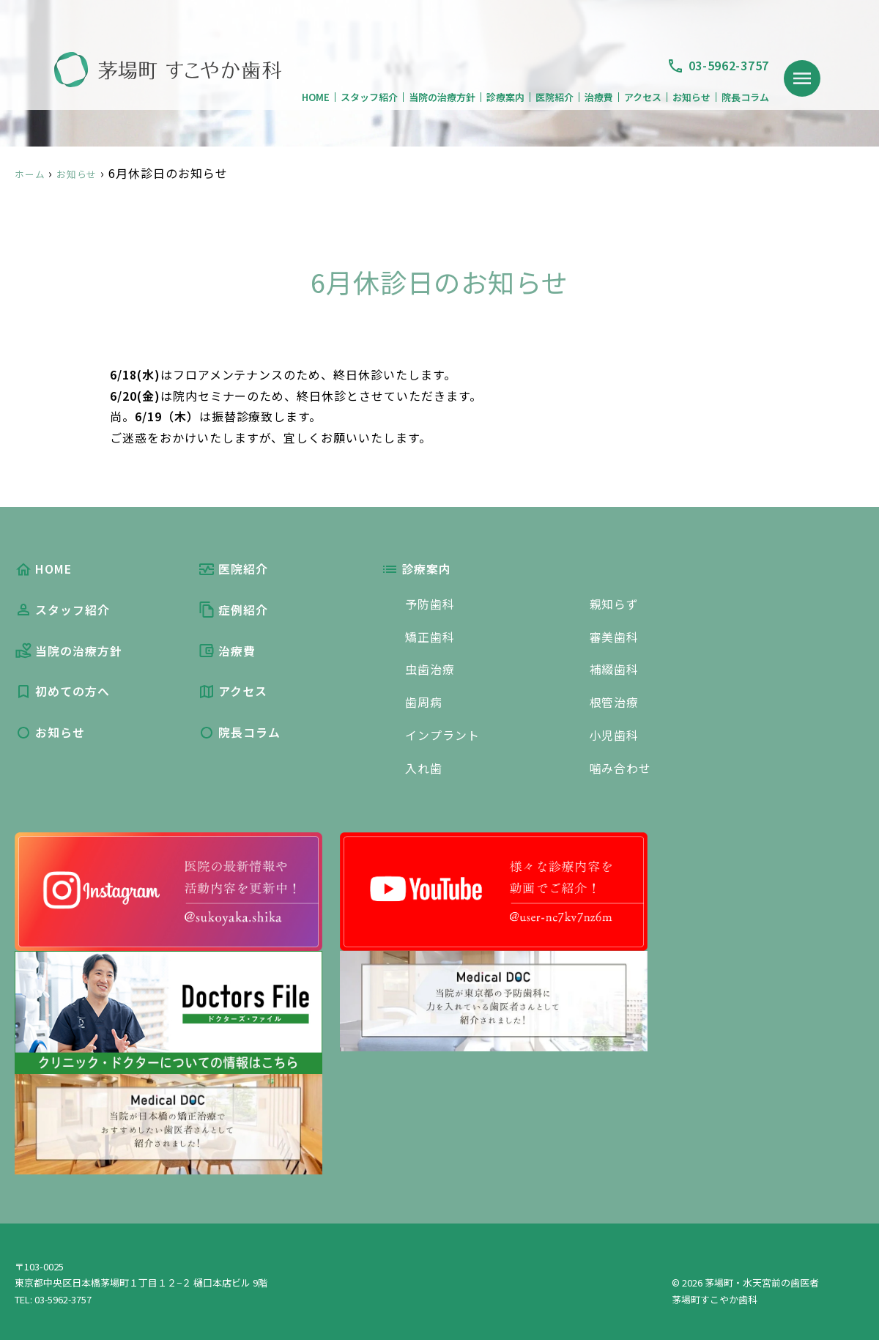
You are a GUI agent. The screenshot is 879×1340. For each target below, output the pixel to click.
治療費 (599, 97)
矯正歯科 (430, 636)
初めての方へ (62, 692)
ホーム (33, 173)
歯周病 (423, 700)
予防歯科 (430, 603)
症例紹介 (233, 610)
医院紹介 (554, 97)
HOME (316, 97)
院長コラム (745, 97)
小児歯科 (614, 732)
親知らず (614, 603)
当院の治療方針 (442, 97)
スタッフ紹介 (369, 97)
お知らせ (691, 97)
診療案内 (505, 97)
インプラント (442, 732)
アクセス (642, 97)
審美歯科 (614, 636)
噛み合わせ (621, 765)
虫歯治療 (430, 668)
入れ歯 (423, 765)
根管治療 (614, 700)
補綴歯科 (614, 668)
